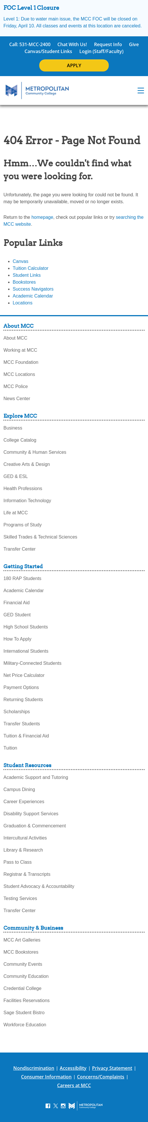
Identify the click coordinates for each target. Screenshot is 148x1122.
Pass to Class (17, 862)
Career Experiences (23, 801)
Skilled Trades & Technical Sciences (40, 536)
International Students (25, 651)
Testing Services (20, 898)
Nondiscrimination (33, 1068)
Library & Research (23, 850)
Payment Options (21, 687)
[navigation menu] (141, 90)
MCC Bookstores (20, 952)
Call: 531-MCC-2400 (29, 44)
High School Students (25, 626)
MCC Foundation (20, 362)
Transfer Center (19, 549)
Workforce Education (24, 1024)
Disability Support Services (30, 813)
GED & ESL (15, 476)
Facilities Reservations (26, 1000)
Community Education (26, 976)
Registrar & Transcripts (26, 874)
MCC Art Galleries (21, 939)
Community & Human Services (34, 452)
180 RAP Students (22, 578)
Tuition (10, 748)
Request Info (108, 44)
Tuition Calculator (30, 268)
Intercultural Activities (25, 837)
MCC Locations (19, 374)
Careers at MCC (74, 1085)
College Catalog (19, 440)
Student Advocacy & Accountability (38, 886)
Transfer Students (21, 723)
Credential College (22, 988)
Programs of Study (22, 524)
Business (12, 428)
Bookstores (24, 282)
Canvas (20, 261)
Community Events (22, 964)
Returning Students (23, 699)
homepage (42, 217)
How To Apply (17, 639)
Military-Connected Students (32, 663)
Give (134, 44)
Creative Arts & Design (26, 464)
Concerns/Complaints (100, 1077)
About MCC (15, 338)
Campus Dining (19, 789)
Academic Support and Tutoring (35, 777)
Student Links (27, 275)
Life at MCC (15, 512)
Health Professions (22, 488)
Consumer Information (46, 1077)
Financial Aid (16, 602)
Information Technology (27, 500)
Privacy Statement (112, 1068)
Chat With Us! (72, 44)
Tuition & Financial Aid (26, 735)
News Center (16, 398)
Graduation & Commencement (34, 825)
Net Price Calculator (23, 675)
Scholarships (16, 711)
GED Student (17, 614)
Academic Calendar (33, 295)
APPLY (74, 65)
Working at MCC (20, 350)
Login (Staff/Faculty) (101, 51)
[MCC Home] (37, 90)
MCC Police (15, 386)
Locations (23, 302)
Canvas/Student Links (48, 51)
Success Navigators (33, 289)
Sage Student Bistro (23, 1012)
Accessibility (73, 1068)
